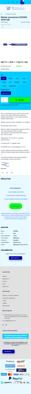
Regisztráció (5, 278)
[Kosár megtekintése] (22, 2)
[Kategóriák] (8, 2)
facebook (3, 325)
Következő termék (25, 22)
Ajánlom (11, 172)
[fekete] (10, 78)
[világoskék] (12, 86)
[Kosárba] (19, 99)
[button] (15, 44)
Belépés (4, 276)
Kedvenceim (5, 286)
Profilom (4, 281)
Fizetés (4, 300)
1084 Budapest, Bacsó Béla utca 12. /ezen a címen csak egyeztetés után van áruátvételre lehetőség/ (16, 316)
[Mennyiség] (4, 99)
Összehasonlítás (2, 172)
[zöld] (24, 78)
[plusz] (6, 99)
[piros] (17, 78)
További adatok (5, 69)
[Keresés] (13, 2)
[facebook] (2, 27)
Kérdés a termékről (7, 172)
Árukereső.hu (10, 371)
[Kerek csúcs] (6, 93)
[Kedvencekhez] (27, 29)
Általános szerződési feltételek (10, 295)
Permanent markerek (11, 14)
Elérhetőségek (6, 305)
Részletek (3, 168)
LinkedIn (6, 325)
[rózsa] (24, 82)
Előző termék (5, 22)
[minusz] (6, 100)
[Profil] (17, 2)
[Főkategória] (1, 14)
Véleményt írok (15, 258)
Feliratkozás (7, 351)
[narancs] (17, 82)
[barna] (4, 86)
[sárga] (4, 82)
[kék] (3, 78)
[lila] (10, 82)
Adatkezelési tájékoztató (8, 298)
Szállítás (4, 303)
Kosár (3, 284)
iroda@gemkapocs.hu (10, 320)
